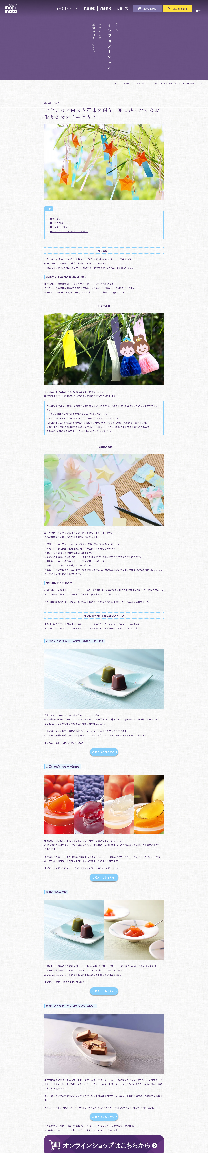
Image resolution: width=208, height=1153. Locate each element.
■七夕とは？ (56, 218)
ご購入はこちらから (104, 752)
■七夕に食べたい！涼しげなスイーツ (69, 231)
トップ (115, 83)
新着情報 (89, 8)
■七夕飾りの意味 (59, 227)
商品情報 (105, 8)
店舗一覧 (122, 8)
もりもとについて (67, 8)
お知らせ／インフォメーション (135, 83)
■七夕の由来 (56, 222)
